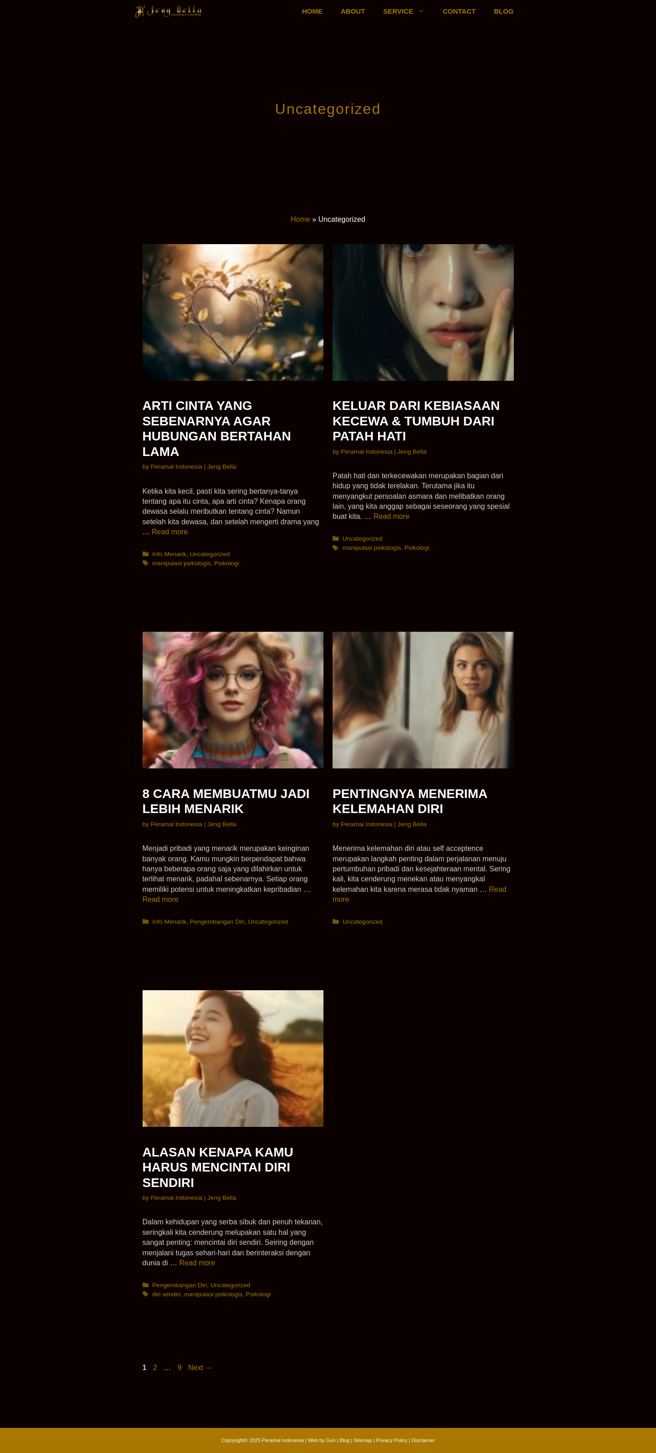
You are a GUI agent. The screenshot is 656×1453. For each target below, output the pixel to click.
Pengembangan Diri (217, 921)
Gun (331, 1440)
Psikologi (226, 563)
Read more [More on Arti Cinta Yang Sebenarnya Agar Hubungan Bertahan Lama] (170, 532)
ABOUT (353, 11)
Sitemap (363, 1440)
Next (200, 1367)
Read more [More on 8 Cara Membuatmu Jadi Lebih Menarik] (161, 899)
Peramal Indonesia (283, 1440)
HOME (312, 11)
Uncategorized (210, 554)
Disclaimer (423, 1440)
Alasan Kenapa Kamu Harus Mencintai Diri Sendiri (218, 1167)
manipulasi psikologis (181, 563)
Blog (344, 1440)
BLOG (503, 11)
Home (300, 219)
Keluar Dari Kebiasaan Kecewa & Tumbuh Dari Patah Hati (416, 421)
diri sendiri (166, 1294)
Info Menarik (169, 554)
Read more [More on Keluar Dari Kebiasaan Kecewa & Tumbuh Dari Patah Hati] (392, 516)
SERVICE (408, 11)
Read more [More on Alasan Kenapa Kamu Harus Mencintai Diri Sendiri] (197, 1263)
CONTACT (459, 11)
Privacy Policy (392, 1440)
